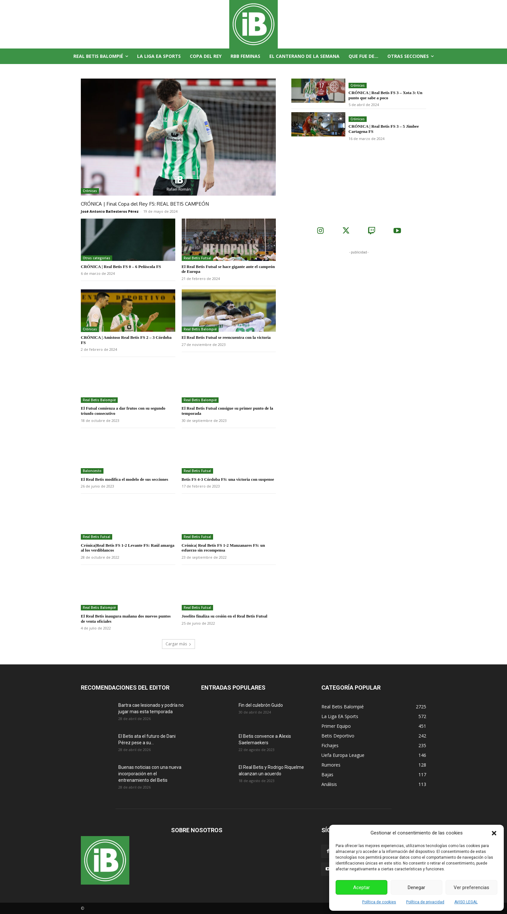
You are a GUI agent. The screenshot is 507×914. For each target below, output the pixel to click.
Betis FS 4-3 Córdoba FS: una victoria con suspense (228, 479)
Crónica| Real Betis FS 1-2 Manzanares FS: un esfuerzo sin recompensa (223, 548)
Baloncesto (92, 470)
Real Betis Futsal (197, 257)
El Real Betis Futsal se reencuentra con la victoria (226, 337)
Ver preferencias (471, 887)
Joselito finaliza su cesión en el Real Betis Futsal (224, 615)
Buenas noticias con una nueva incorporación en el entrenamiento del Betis (149, 773)
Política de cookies (379, 902)
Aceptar (361, 887)
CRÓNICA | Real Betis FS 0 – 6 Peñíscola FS (121, 266)
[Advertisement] (358, 295)
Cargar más (178, 643)
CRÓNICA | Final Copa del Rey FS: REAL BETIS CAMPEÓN (142, 203)
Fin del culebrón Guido (261, 704)
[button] (494, 833)
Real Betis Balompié (200, 329)
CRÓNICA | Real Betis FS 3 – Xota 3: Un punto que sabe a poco (386, 95)
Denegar (416, 887)
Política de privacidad (425, 902)
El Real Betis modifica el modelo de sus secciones (124, 479)
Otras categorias (96, 257)
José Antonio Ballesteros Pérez (110, 211)
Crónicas (90, 190)
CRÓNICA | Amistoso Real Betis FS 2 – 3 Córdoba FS (126, 340)
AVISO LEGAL (466, 902)
